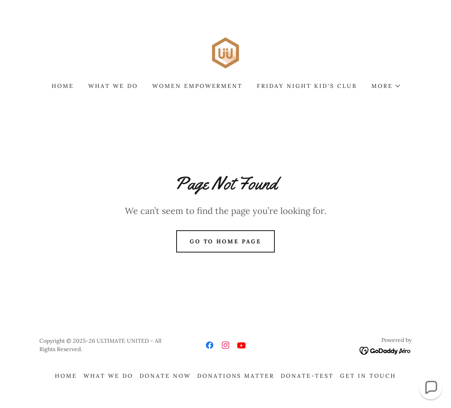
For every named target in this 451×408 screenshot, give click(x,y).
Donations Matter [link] (236, 375)
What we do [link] (113, 85)
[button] (385, 86)
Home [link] (63, 85)
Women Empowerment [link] (197, 85)
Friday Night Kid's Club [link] (307, 85)
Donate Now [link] (165, 375)
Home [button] (66, 375)
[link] (225, 52)
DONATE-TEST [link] (307, 375)
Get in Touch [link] (368, 375)
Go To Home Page (226, 241)
